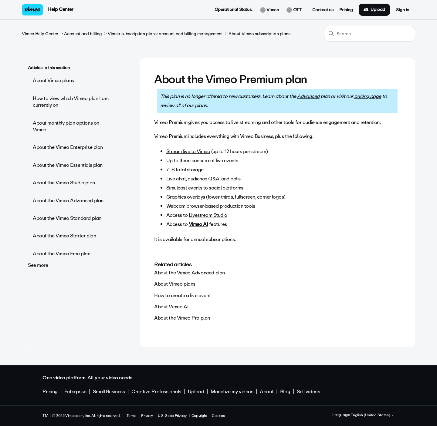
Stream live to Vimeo (188, 151)
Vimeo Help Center (40, 33)
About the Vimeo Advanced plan (68, 200)
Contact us (323, 10)
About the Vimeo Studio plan (64, 183)
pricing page (367, 96)
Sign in (402, 10)
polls (235, 179)
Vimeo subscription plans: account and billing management (165, 33)
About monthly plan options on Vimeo (66, 126)
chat (181, 179)
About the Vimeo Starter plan (64, 236)
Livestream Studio (208, 215)
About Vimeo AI (171, 307)
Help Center (60, 9)
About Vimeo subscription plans (259, 33)
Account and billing (83, 33)
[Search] (369, 33)
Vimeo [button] (269, 10)
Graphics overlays (185, 197)
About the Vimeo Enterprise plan (68, 147)
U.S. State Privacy (172, 416)
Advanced (308, 96)
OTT (293, 10)
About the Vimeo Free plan (61, 254)
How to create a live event (182, 295)
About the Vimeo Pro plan (182, 318)
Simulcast (176, 188)
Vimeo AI (198, 224)
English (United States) (373, 415)
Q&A (213, 179)
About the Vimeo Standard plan (67, 218)
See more (38, 265)
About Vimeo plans (53, 80)
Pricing (346, 10)
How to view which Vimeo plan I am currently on (70, 101)
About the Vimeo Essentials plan (68, 165)
